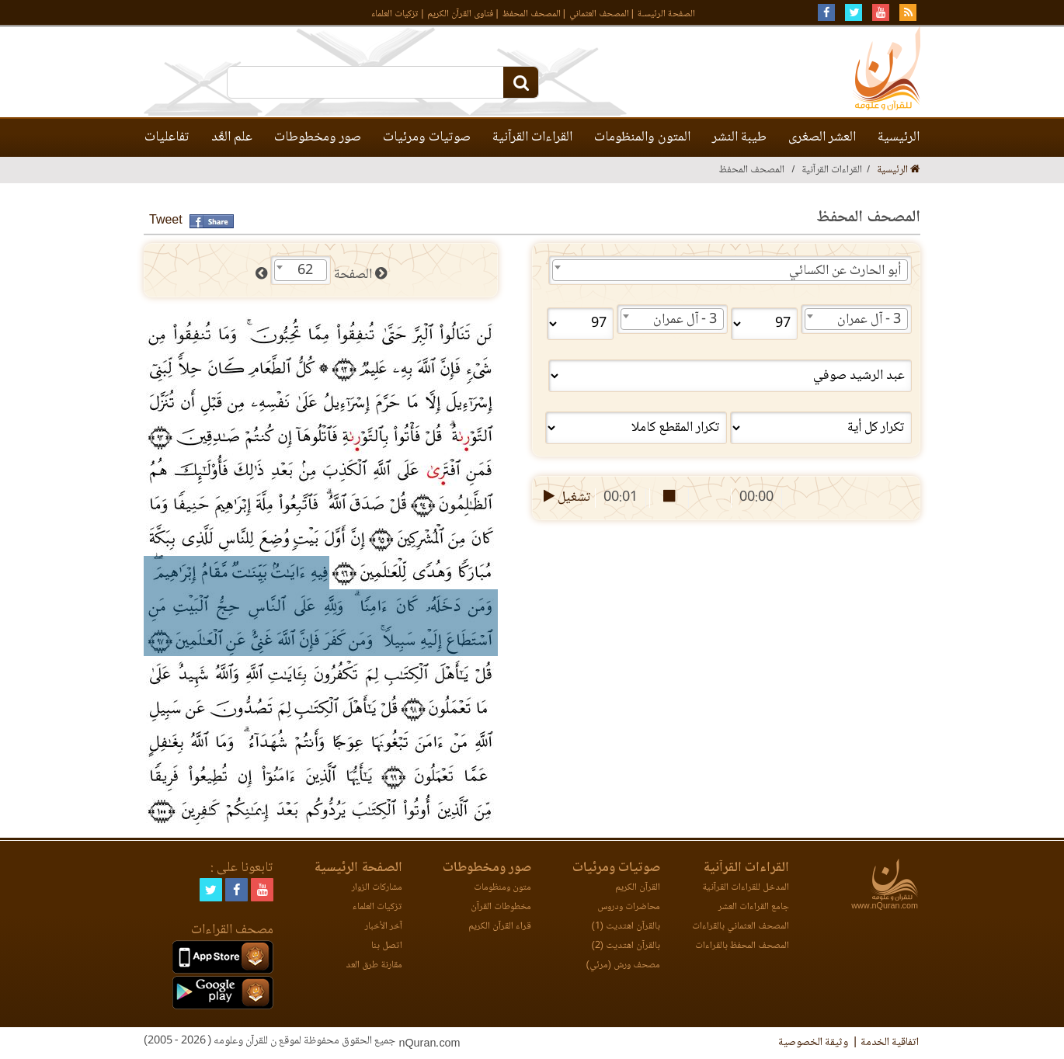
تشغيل (566, 497)
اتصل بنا (386, 946)
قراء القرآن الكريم (499, 926)
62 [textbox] (305, 271)
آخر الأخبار (383, 926)
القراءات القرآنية (532, 137)
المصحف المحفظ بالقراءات (742, 946)
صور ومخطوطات (317, 137)
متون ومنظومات (502, 888)
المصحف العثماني (599, 14)
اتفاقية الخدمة (890, 1042)
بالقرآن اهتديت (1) (626, 926)
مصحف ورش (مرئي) (623, 965)
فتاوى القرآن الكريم (460, 14)
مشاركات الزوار (377, 888)
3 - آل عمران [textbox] (869, 320)
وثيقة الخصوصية (813, 1042)
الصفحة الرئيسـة (666, 14)
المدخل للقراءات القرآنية (745, 888)
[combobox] (730, 270)
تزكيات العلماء (395, 14)
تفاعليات (167, 137)
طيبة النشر (739, 137)
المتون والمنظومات (642, 137)
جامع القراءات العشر (753, 907)
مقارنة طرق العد (374, 965)
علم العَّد (231, 137)
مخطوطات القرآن (501, 907)
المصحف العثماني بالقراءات (740, 926)
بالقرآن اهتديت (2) (626, 946)
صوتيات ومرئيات (427, 137)
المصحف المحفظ (531, 14)
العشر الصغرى (822, 137)
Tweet (166, 220)
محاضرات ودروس (628, 907)
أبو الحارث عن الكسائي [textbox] (845, 271)
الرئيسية (899, 137)
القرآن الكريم (637, 888)
